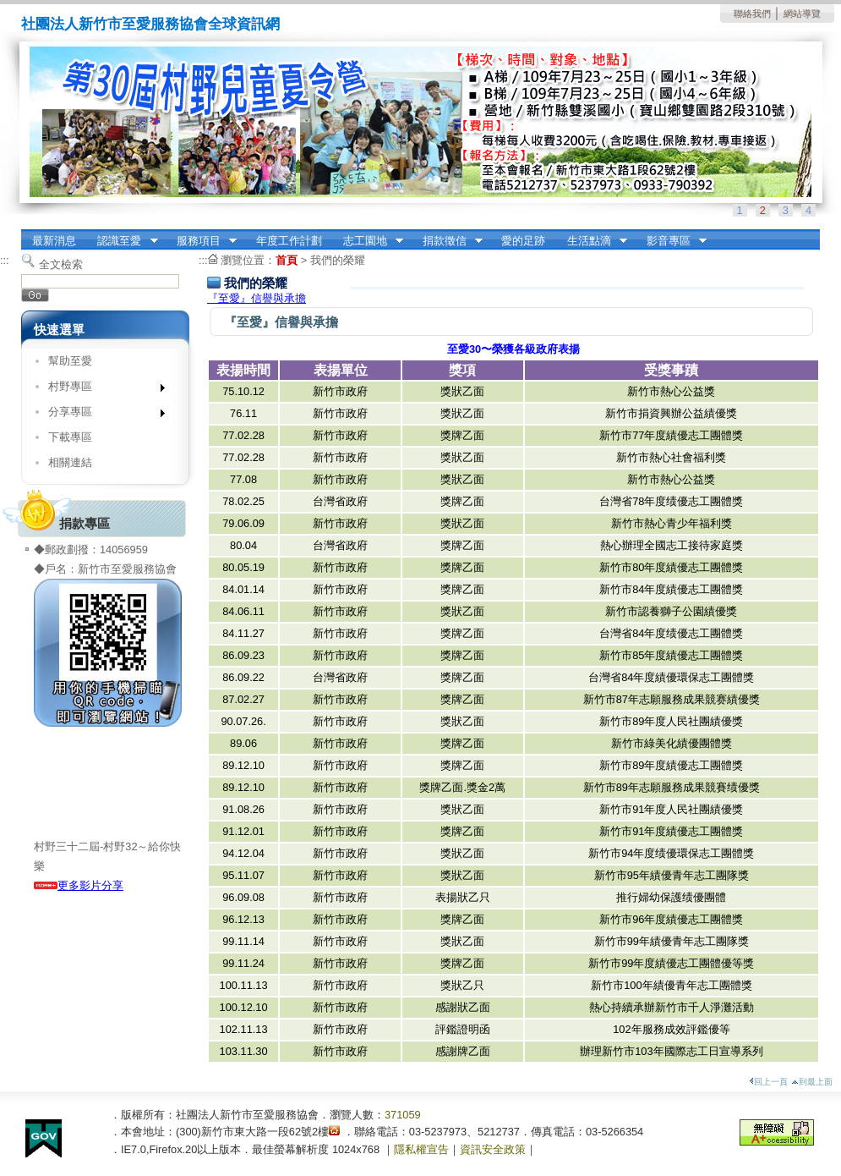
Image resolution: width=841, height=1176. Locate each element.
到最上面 (812, 1081)
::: (25, 234)
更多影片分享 (78, 885)
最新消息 (54, 240)
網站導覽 (802, 13)
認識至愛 (122, 241)
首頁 (287, 260)
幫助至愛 (70, 360)
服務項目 (201, 241)
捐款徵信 (447, 241)
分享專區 (101, 415)
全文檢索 (61, 264)
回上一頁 (768, 1081)
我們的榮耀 (337, 260)
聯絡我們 (752, 13)
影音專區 (671, 241)
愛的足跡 (523, 240)
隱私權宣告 (421, 1149)
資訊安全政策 (493, 1149)
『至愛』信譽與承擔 (256, 298)
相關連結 (70, 462)
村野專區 (101, 389)
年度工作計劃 (289, 240)
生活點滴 (591, 241)
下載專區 (70, 437)
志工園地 (367, 241)
